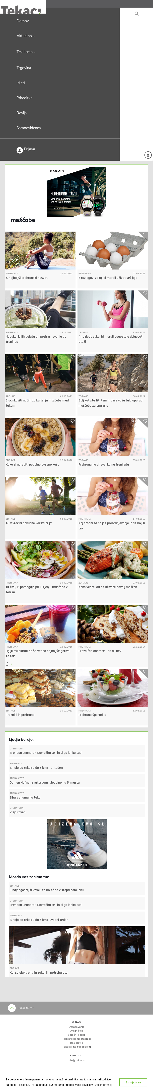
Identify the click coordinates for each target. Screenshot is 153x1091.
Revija (22, 113)
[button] (103, 1085)
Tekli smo (26, 52)
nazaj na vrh (21, 1008)
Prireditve (24, 98)
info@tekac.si (76, 1060)
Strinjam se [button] (133, 1082)
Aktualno (26, 36)
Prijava (26, 150)
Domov (23, 21)
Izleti (21, 83)
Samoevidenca (29, 128)
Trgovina (24, 67)
